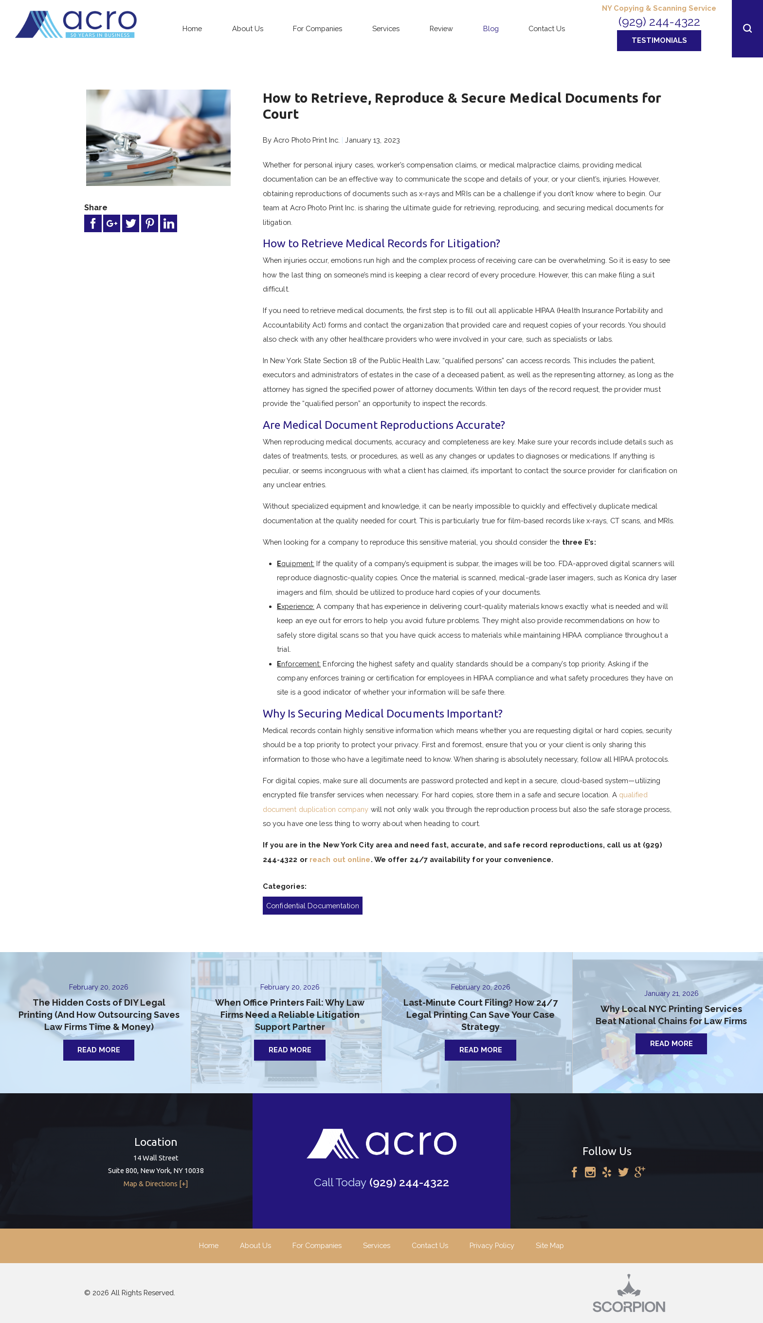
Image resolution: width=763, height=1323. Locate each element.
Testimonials (659, 40)
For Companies (317, 1245)
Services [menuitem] (386, 28)
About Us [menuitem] (247, 28)
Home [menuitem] (192, 28)
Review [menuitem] (441, 28)
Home (208, 1245)
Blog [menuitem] (491, 28)
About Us (255, 1245)
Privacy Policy (492, 1245)
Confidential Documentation (312, 905)
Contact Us (430, 1245)
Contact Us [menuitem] (546, 28)
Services (376, 1245)
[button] (747, 28)
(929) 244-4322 (659, 22)
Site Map (550, 1245)
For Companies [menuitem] (317, 28)
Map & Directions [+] (156, 1183)
